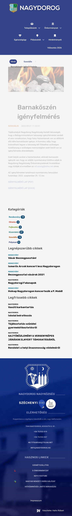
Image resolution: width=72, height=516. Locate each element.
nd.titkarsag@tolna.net (40, 442)
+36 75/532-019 (40, 432)
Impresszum (36, 500)
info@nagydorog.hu (41, 448)
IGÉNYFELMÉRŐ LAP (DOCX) (21, 188)
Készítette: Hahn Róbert (50, 510)
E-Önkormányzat (40, 471)
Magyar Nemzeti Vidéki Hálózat (40, 481)
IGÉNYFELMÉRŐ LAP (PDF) (20, 182)
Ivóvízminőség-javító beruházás (40, 487)
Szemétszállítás (40, 465)
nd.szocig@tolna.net (43, 166)
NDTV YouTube (40, 476)
